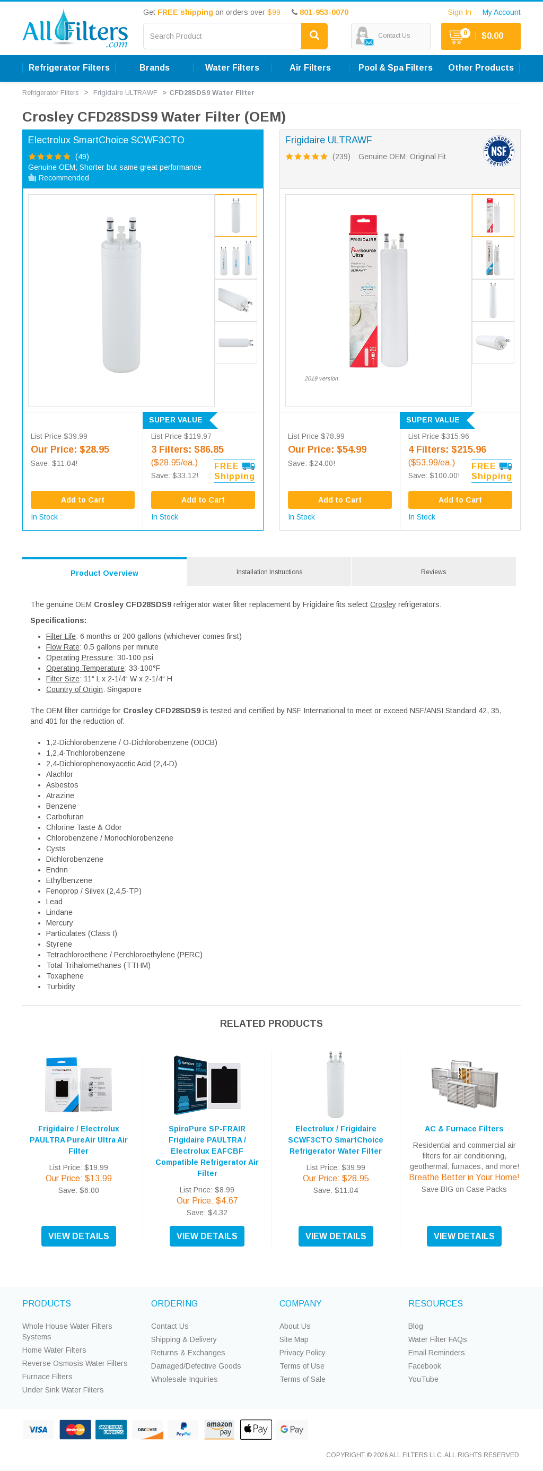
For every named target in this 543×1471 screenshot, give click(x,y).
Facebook (424, 1366)
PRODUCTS (46, 1303)
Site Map (294, 1339)
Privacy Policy (302, 1352)
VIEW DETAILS (78, 1236)
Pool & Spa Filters (395, 67)
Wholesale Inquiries (184, 1379)
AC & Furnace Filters (464, 1128)
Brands (154, 67)
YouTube (423, 1379)
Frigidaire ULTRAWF (125, 93)
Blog (415, 1326)
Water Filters (232, 67)
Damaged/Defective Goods (196, 1366)
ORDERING (174, 1303)
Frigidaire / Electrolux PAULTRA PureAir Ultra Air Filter (79, 1139)
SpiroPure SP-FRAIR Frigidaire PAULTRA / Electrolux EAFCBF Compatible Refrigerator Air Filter (207, 1151)
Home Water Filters (54, 1350)
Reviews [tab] (433, 572)
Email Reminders (436, 1352)
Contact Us (170, 1326)
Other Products (481, 67)
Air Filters (310, 67)
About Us (295, 1326)
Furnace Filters (47, 1376)
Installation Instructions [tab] (269, 572)
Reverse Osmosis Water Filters (75, 1363)
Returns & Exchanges (188, 1352)
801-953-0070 (324, 12)
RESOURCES (435, 1303)
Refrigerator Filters (69, 67)
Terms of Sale (302, 1379)
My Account (502, 12)
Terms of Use (302, 1366)
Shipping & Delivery (184, 1339)
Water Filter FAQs (437, 1339)
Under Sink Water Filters (63, 1390)
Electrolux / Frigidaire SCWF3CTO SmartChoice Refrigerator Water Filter (335, 1139)
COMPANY (300, 1303)
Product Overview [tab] (104, 573)
